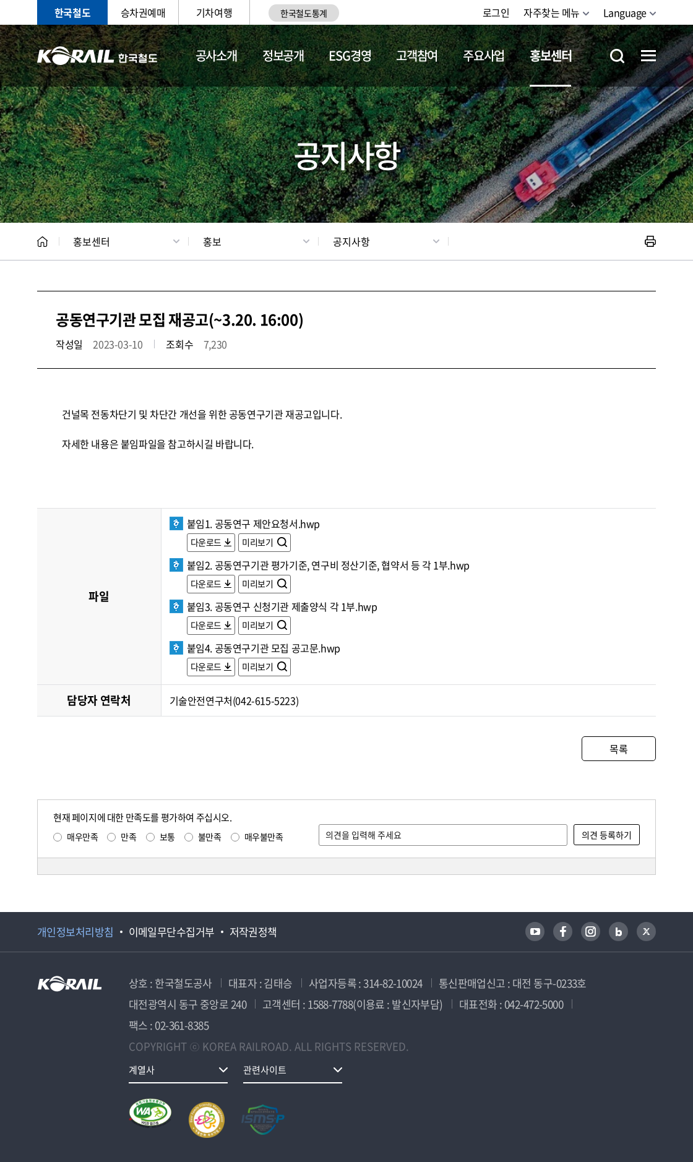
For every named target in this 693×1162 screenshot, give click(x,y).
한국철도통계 (303, 13)
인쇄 (650, 241)
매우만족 (82, 836)
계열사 (142, 1070)
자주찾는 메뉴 (551, 12)
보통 (167, 836)
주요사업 (483, 55)
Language (625, 12)
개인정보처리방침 (75, 931)
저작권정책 (253, 931)
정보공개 (283, 55)
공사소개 (216, 55)
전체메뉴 (648, 55)
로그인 (496, 12)
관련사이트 (264, 1070)
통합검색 (617, 56)
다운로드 (206, 542)
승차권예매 (143, 12)
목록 (618, 748)
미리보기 (258, 542)
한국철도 (72, 12)
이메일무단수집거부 (172, 931)
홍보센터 (550, 55)
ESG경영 (350, 55)
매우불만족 (263, 836)
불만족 (210, 836)
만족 (128, 836)
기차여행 (214, 12)
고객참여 (416, 55)
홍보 (212, 241)
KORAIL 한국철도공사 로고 (97, 55)
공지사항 (351, 241)
